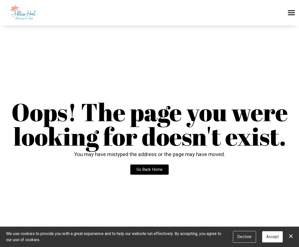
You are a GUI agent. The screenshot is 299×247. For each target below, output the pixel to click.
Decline (244, 236)
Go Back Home (149, 169)
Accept (272, 236)
